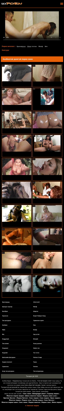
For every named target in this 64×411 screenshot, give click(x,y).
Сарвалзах (5, 366)
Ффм (3, 329)
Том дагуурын (6, 320)
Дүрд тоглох (32, 46)
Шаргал (35, 311)
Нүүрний (4, 352)
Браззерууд (21, 46)
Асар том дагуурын (8, 371)
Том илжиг (5, 343)
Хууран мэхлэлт (7, 362)
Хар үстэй (36, 334)
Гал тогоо (36, 352)
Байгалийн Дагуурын (8, 357)
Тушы (35, 362)
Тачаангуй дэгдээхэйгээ (10, 387)
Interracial (36, 302)
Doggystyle (5, 339)
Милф (41, 46)
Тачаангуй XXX (32, 376)
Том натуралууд (38, 371)
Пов (34, 325)
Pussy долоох (37, 343)
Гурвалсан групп (38, 320)
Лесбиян (4, 325)
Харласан (5, 316)
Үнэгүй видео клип (44, 381)
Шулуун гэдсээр (7, 306)
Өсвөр (35, 329)
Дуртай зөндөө (34, 385)
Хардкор (15, 381)
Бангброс (5, 311)
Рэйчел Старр (37, 357)
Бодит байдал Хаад (39, 316)
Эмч (46, 46)
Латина (35, 366)
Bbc (3, 334)
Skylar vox (36, 348)
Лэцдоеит (5, 348)
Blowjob (35, 339)
